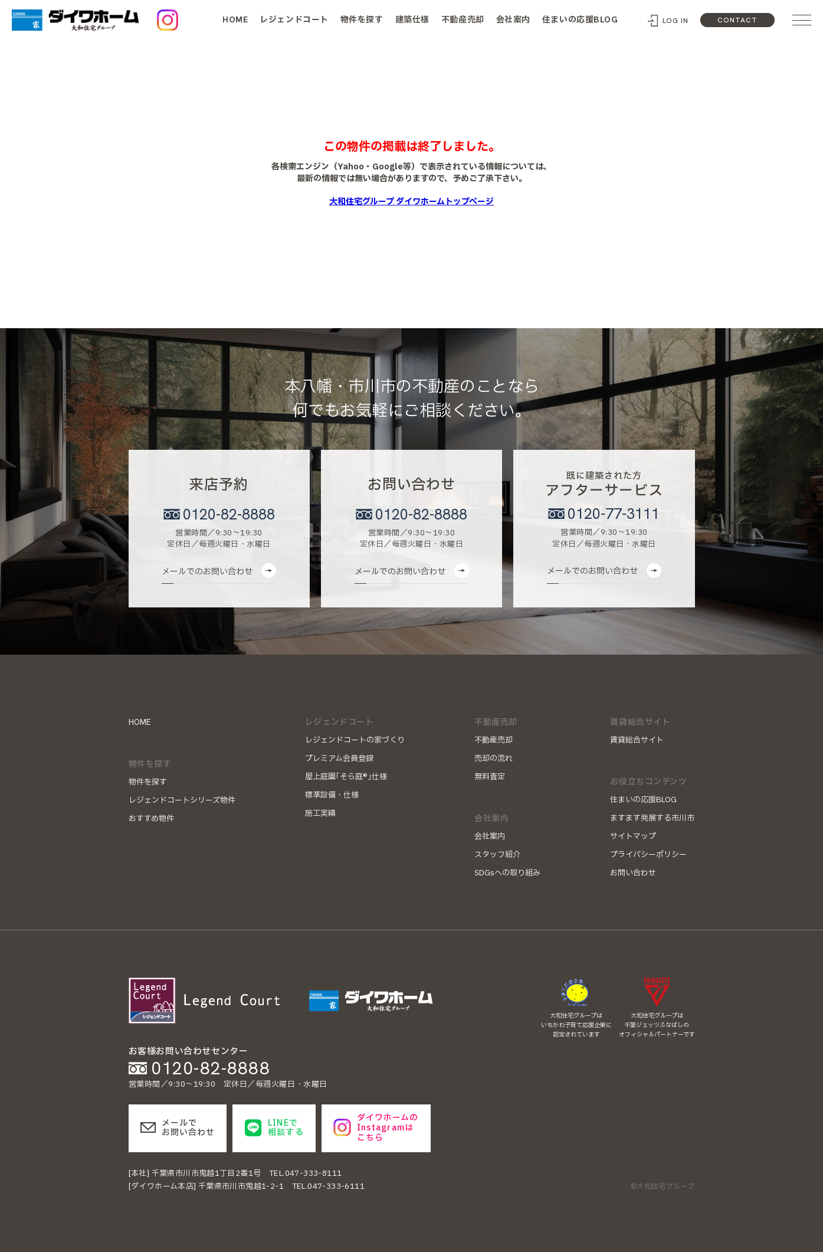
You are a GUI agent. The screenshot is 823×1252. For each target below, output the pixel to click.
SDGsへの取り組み (507, 873)
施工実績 (320, 813)
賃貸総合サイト (637, 740)
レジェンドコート (294, 20)
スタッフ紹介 (497, 855)
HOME (235, 19)
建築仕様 (412, 20)
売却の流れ (493, 758)
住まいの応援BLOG (580, 20)
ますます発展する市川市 (652, 818)
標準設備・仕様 (332, 795)
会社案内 (513, 20)
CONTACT (737, 20)
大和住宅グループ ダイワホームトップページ (411, 201)
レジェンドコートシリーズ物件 (182, 800)
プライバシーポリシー (648, 855)
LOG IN (676, 20)
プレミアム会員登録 (339, 758)
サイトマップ (633, 836)
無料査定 (489, 777)
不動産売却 (462, 20)
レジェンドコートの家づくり (355, 740)
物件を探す (361, 20)
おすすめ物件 (151, 819)
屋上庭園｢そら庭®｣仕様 (346, 777)
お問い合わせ (633, 873)
